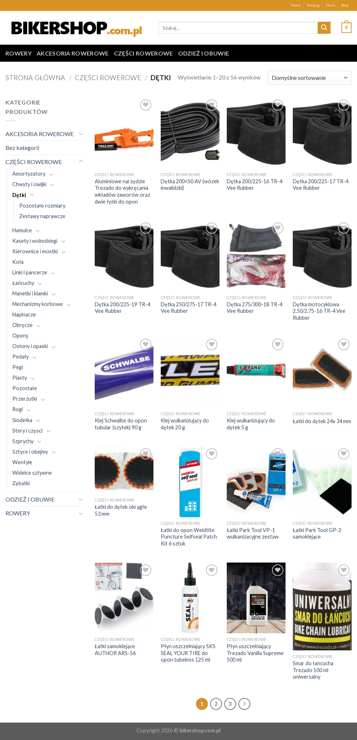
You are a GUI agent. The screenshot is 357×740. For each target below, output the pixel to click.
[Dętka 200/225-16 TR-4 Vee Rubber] (256, 133)
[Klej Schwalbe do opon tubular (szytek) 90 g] (124, 372)
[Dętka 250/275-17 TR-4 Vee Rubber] (190, 256)
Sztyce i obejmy (30, 452)
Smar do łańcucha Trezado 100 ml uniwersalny (313, 670)
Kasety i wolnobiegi (34, 241)
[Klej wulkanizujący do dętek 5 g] (256, 372)
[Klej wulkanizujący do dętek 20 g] (190, 372)
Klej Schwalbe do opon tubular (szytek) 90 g (121, 423)
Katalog (313, 5)
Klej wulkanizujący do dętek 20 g (185, 423)
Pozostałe (24, 388)
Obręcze (22, 325)
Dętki (19, 195)
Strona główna (35, 78)
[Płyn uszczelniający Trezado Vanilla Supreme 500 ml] (256, 598)
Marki (330, 5)
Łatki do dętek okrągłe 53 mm (121, 510)
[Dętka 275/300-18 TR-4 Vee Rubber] (256, 256)
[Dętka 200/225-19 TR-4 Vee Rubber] (124, 256)
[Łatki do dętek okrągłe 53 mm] (124, 470)
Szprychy (22, 441)
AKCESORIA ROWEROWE (73, 53)
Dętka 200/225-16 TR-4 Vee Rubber (254, 184)
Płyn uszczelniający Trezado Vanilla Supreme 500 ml (255, 653)
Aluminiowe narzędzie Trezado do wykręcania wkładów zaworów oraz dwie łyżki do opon (122, 191)
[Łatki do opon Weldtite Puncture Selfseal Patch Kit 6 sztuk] (190, 481)
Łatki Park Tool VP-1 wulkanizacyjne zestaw (253, 533)
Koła (18, 262)
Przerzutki (24, 399)
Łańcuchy (23, 283)
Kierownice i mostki (35, 251)
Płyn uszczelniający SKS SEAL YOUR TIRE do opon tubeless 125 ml (188, 653)
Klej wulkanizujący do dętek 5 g (251, 423)
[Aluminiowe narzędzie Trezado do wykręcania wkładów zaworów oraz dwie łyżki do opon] (124, 133)
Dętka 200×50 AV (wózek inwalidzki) (190, 184)
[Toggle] (81, 133)
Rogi (17, 409)
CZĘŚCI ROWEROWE (143, 53)
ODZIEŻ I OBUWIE (203, 53)
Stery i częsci (27, 431)
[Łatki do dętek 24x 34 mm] (322, 372)
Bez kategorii (22, 147)
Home (296, 5)
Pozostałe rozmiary (42, 206)
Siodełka (22, 420)
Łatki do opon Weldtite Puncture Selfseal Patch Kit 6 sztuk (189, 537)
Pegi (17, 367)
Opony (20, 335)
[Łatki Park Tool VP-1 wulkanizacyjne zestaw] (256, 481)
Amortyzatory (28, 174)
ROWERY (18, 53)
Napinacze (24, 314)
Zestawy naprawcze (42, 216)
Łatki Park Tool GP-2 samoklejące (317, 533)
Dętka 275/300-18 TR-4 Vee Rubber (254, 307)
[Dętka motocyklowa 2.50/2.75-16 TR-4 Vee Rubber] (322, 256)
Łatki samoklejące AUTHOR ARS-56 (115, 649)
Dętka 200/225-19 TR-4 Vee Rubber (122, 307)
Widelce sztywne (32, 473)
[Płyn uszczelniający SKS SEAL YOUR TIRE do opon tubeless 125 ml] (190, 598)
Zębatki (21, 483)
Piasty (19, 378)
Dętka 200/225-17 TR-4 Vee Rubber (320, 184)
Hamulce (22, 230)
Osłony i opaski (30, 346)
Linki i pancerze (29, 272)
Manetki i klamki (30, 293)
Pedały (20, 356)
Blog (345, 5)
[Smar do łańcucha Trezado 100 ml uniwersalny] (322, 606)
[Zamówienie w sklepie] (309, 78)
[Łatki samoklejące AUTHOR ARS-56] (124, 598)
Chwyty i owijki (29, 184)
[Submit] (324, 28)
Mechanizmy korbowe (37, 304)
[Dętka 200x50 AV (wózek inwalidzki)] (190, 133)
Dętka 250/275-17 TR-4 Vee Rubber (188, 307)
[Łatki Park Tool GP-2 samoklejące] (322, 481)
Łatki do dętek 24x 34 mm (322, 421)
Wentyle (22, 462)
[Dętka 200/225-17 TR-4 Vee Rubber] (322, 133)
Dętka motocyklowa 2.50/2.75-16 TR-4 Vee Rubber (319, 311)
